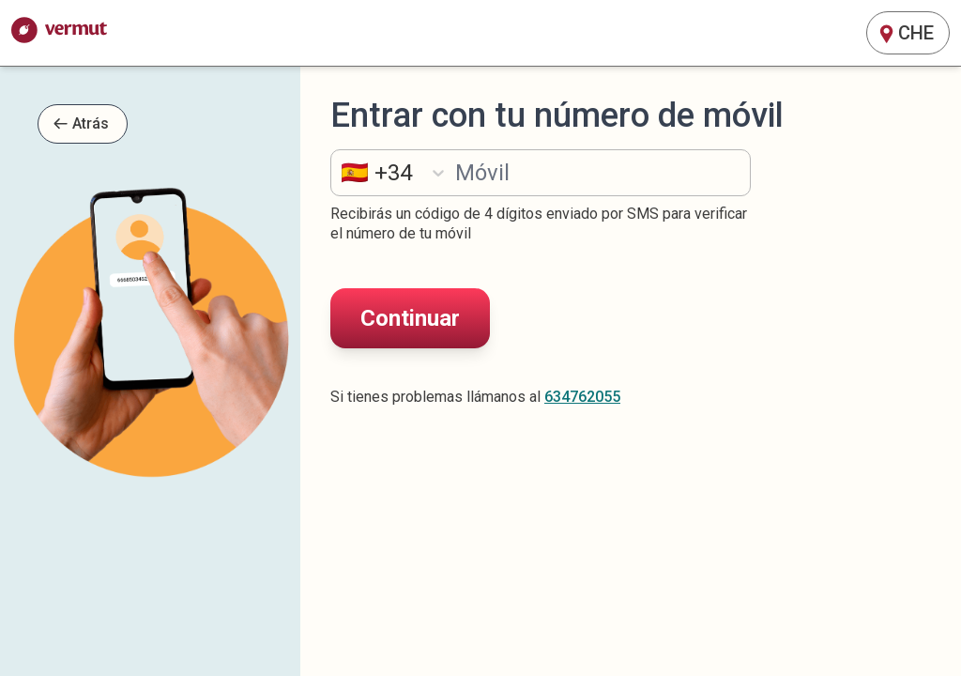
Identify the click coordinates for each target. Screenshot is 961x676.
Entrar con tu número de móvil (557, 116)
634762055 (582, 397)
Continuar (410, 318)
